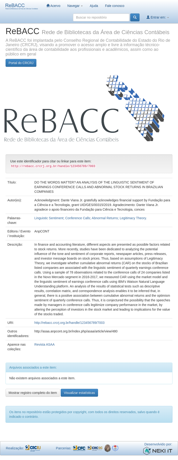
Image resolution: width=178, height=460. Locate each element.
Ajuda (94, 6)
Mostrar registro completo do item (33, 393)
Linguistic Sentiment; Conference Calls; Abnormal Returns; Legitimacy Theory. (90, 218)
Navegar (75, 6)
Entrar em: (157, 17)
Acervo (53, 6)
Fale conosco (114, 6)
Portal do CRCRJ (21, 63)
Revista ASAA (44, 344)
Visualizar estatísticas (79, 393)
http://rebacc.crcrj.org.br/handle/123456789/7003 (69, 323)
